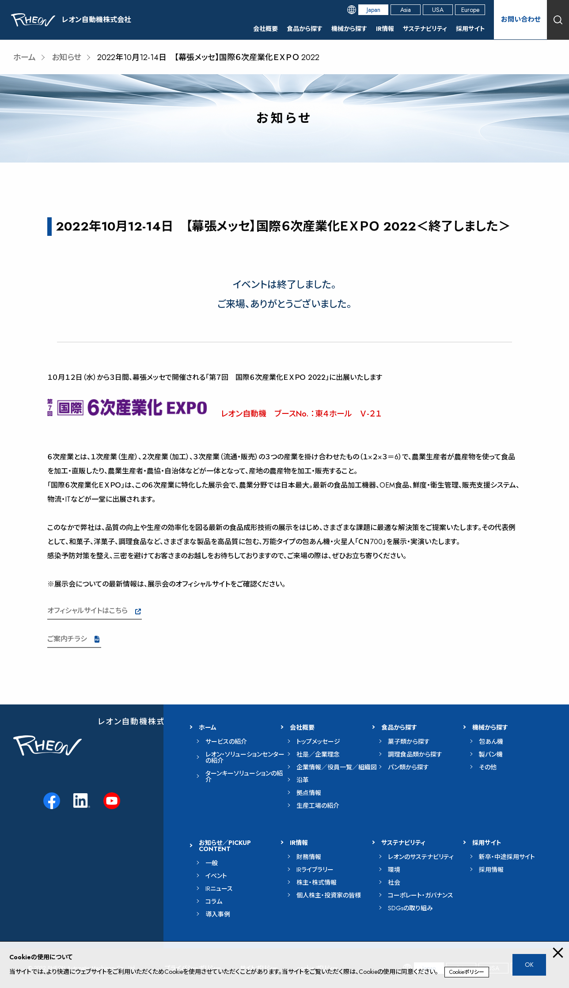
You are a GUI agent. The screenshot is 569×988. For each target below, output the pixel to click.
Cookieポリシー (466, 972)
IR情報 (385, 28)
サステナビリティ (425, 28)
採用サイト (470, 28)
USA (438, 9)
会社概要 (265, 28)
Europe (470, 9)
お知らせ (66, 57)
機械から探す (349, 28)
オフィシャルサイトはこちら (87, 611)
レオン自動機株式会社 (140, 721)
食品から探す (304, 28)
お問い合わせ (520, 20)
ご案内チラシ (67, 639)
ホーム (24, 57)
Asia (405, 9)
